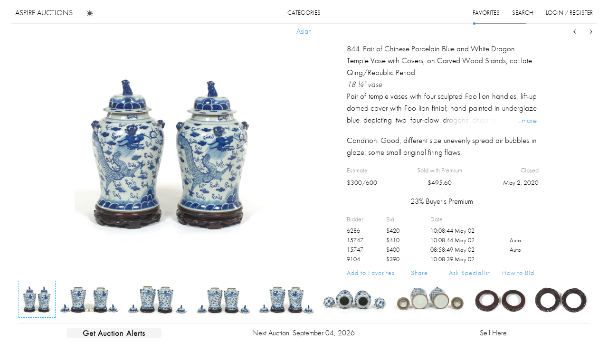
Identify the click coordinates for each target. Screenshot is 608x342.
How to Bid (518, 272)
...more (527, 120)
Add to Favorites (371, 272)
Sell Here (493, 333)
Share (419, 272)
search (522, 13)
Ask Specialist (469, 272)
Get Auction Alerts (114, 333)
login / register (569, 13)
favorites (486, 13)
